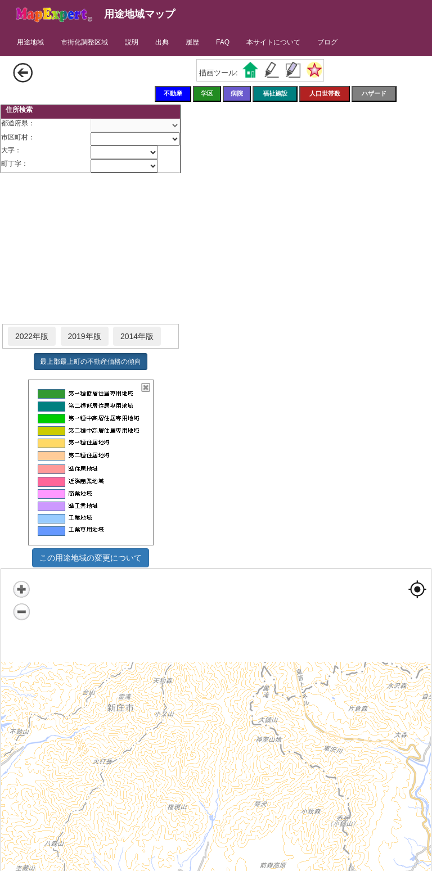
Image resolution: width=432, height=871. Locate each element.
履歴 (192, 42)
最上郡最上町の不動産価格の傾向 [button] (90, 361)
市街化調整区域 (84, 42)
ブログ (327, 42)
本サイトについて (273, 42)
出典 (162, 42)
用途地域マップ (139, 14)
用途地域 (30, 42)
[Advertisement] (90, 249)
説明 (131, 42)
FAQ (223, 42)
